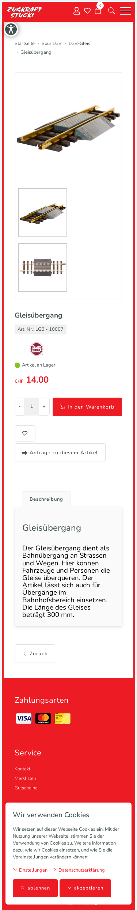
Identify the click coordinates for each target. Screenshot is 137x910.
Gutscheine (26, 788)
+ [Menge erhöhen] (44, 406)
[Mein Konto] (76, 11)
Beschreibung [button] (46, 499)
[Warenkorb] (98, 11)
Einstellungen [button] (30, 870)
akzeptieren (85, 888)
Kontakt (22, 769)
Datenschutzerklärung (78, 870)
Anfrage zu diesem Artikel (60, 452)
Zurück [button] (34, 653)
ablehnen (35, 888)
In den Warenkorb (87, 407)
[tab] (44, 497)
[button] (111, 11)
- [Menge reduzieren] (19, 406)
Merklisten (25, 778)
